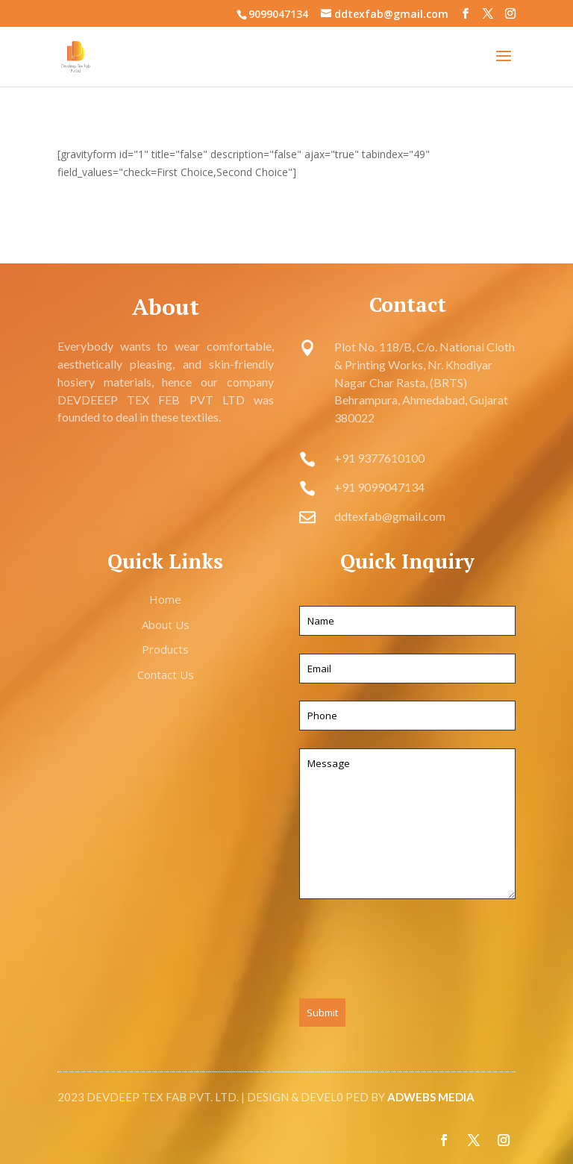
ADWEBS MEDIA (431, 1097)
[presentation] (412, 951)
